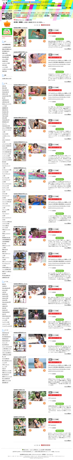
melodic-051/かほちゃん (20, 226)
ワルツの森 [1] (5, 225)
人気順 (25, 22)
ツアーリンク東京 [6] (7, 199)
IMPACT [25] (5, 94)
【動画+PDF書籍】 (55, 15)
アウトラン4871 (62, 14)
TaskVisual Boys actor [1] (6, 313)
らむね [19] (4, 147)
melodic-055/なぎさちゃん (20, 117)
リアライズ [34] (5, 223)
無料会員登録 (62, 5)
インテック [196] (6, 155)
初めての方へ (44, 5)
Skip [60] (4, 308)
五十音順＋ (40, 22)
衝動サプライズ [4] (6, 380)
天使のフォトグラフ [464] (6, 246)
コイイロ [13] (5, 171)
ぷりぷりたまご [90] (6, 143)
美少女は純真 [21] (6, 275)
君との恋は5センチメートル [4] (7, 361)
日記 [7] (4, 368)
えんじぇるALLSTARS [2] (5, 343)
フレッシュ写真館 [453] (5, 210)
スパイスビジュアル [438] (6, 180)
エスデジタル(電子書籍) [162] (7, 160)
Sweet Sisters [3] (6, 340)
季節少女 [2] (5, 249)
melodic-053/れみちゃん (20, 168)
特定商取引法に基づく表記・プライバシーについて (30, 454)
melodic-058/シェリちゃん (20, 27)
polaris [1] (4, 304)
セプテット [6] (5, 187)
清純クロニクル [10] (6, 372)
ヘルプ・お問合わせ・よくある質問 (37, 449)
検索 (46, 7)
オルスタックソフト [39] (6, 166)
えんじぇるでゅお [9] (7, 346)
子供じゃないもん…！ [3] (5, 365)
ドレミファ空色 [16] (6, 201)
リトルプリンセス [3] (7, 326)
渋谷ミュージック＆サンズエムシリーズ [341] (6, 263)
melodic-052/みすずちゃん (20, 193)
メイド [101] (5, 67)
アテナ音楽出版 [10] (6, 151)
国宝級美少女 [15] (6, 237)
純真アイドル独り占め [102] (6, 272)
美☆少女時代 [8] (6, 378)
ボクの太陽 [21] (5, 358)
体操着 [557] (5, 61)
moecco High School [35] (5, 299)
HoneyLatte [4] (5, 92)
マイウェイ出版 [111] (7, 221)
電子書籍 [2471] (5, 51)
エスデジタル (25, 15)
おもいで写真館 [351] (7, 127)
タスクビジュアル (33, 15)
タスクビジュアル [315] (5, 196)
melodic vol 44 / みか (19, 416)
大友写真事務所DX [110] (5, 242)
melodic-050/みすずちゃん (20, 251)
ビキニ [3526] (5, 59)
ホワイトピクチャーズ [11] (6, 218)
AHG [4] (4, 86)
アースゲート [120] (6, 153)
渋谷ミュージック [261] (5, 258)
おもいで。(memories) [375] (6, 124)
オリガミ (41, 15)
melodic (54, 36)
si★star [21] (5, 306)
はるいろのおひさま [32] (6, 140)
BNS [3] (4, 284)
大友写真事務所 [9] (6, 239)
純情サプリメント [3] (7, 376)
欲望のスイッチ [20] (6, 370)
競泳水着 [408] (5, 57)
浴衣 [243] (4, 65)
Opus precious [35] (6, 302)
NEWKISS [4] (5, 338)
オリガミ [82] (5, 163)
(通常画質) (60, 39)
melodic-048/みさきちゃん (20, 308)
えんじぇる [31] (5, 318)
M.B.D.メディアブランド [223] (6, 104)
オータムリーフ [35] (6, 169)
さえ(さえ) (53, 398)
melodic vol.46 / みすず (20, 357)
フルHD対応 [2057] (6, 47)
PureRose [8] (5, 113)
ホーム (3, 8)
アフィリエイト (50, 454)
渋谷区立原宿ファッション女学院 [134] (6, 268)
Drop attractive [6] (6, 288)
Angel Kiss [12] (5, 332)
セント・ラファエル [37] (6, 190)
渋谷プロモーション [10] (6, 254)
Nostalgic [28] (5, 111)
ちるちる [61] (5, 133)
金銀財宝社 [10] (5, 277)
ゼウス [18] (4, 193)
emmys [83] (4, 290)
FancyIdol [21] (5, 90)
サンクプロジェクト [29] (6, 174)
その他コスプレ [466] (7, 69)
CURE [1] (4, 286)
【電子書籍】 (47, 15)
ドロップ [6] (5, 203)
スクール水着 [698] (6, 55)
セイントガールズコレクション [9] (6, 184)
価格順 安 (31, 22)
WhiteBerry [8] (5, 121)
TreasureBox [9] (5, 119)
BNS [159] (4, 88)
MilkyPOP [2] (5, 109)
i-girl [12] (4, 292)
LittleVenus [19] (5, 101)
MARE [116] (5, 294)
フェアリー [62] (5, 322)
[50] (5, 107)
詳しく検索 (68, 7)
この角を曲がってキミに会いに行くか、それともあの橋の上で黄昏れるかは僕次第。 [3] (6, 352)
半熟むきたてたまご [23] (6, 230)
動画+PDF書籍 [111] (6, 49)
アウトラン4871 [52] (6, 149)
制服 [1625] (4, 53)
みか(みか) (53, 425)
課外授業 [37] (5, 382)
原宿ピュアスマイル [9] (6, 234)
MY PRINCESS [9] (6, 336)
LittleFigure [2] (5, 100)
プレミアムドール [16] (5, 214)
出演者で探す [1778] (6, 78)
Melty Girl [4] (5, 334)
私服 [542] (4, 71)
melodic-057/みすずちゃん (20, 52)
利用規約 (44, 454)
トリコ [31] (4, 320)
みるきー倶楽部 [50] (6, 145)
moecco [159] (5, 296)
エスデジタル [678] (6, 157)
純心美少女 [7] (5, 374)
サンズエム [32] (5, 177)
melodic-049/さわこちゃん (20, 283)
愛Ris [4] (4, 251)
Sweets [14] (4, 310)
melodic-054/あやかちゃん (20, 142)
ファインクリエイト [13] (6, 206)
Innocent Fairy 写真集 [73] (6, 97)
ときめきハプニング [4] (6, 136)
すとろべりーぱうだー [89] (6, 130)
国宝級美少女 (54, 14)
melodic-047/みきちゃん (20, 332)
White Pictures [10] (6, 316)
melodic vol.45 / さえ (19, 389)
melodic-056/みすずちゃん (20, 84)
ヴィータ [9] (5, 227)
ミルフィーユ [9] (6, 324)
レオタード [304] (6, 63)
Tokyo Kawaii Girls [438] (5, 116)
